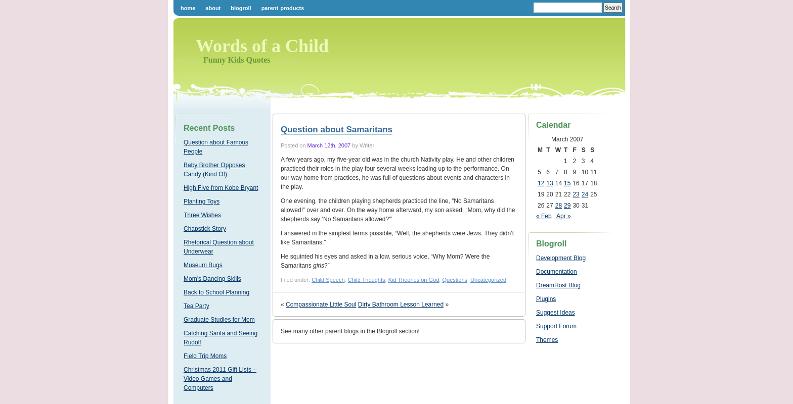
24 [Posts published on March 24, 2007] (585, 194)
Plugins (546, 298)
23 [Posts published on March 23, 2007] (575, 194)
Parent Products (282, 8)
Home (188, 8)
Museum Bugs (203, 265)
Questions (454, 280)
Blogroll (241, 8)
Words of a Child (262, 46)
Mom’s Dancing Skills (212, 278)
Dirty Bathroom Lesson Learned (401, 304)
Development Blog (561, 258)
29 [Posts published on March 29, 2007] (567, 205)
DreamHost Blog (558, 285)
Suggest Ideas (555, 312)
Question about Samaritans (336, 129)
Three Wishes (202, 215)
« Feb (544, 216)
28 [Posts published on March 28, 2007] (558, 205)
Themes (547, 339)
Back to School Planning (216, 292)
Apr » (563, 216)
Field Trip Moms (205, 356)
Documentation (556, 271)
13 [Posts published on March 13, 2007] (549, 183)
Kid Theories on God (413, 280)
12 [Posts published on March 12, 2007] (541, 183)
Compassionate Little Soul (321, 304)
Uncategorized (488, 280)
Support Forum (556, 326)
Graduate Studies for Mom (219, 319)
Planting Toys (201, 201)
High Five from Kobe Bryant (221, 187)
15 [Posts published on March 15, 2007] (567, 183)
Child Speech (328, 280)
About (213, 8)
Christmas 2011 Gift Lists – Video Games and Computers (220, 378)
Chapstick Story (205, 228)
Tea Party (196, 306)
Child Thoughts (366, 280)
